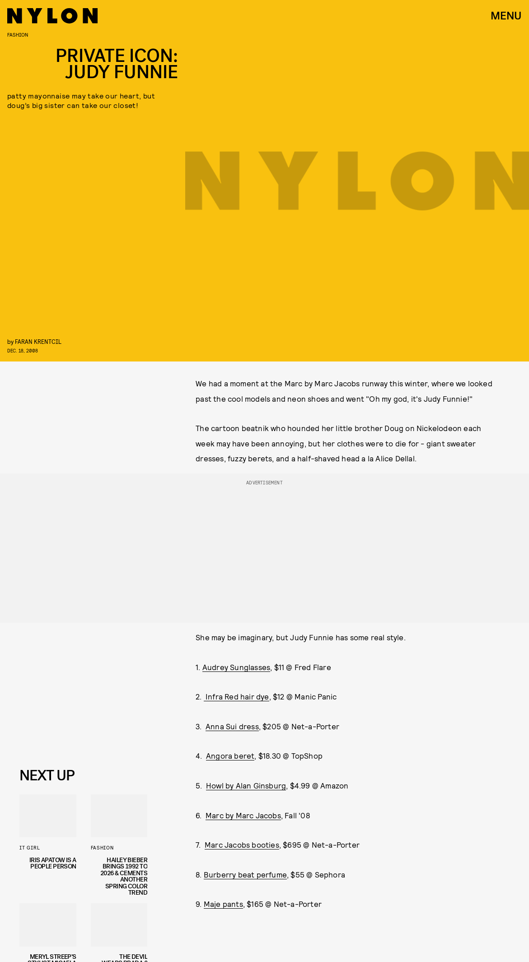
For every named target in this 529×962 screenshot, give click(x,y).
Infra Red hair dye (236, 696)
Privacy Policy (65, 743)
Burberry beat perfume (245, 874)
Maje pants (223, 903)
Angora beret (230, 755)
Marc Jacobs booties (242, 844)
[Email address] (83, 692)
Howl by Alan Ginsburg (246, 785)
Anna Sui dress (232, 726)
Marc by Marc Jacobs (243, 815)
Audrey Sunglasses (236, 666)
